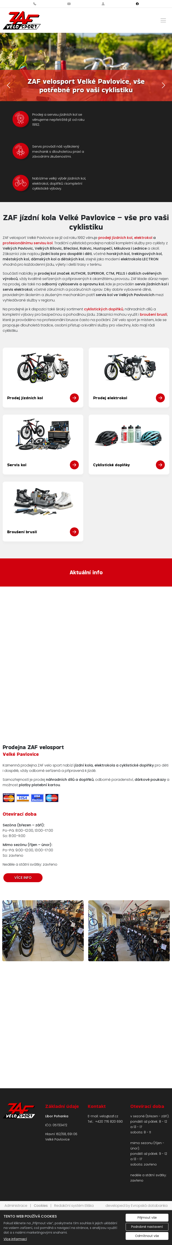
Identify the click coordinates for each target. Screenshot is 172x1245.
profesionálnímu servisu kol (28, 243)
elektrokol (143, 237)
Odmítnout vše (147, 1236)
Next (165, 933)
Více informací (15, 1239)
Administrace (15, 1205)
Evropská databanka (149, 1205)
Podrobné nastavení (147, 1226)
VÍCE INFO (23, 877)
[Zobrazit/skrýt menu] (163, 20)
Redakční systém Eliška (74, 1205)
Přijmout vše (147, 1217)
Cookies (41, 1205)
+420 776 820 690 (109, 1121)
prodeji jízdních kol (115, 237)
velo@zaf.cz (108, 1116)
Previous (6, 933)
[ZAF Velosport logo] (22, 20)
